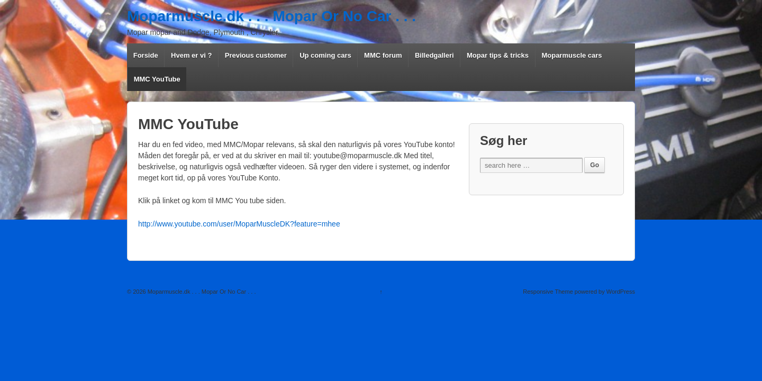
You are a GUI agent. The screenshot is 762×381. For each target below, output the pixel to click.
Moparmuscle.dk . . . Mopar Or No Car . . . (271, 16)
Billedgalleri (434, 55)
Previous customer (256, 55)
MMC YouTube (157, 79)
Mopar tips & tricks (498, 55)
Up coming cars (325, 55)
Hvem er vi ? (191, 55)
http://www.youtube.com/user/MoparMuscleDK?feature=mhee (239, 224)
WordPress (620, 291)
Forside (145, 55)
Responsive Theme (548, 291)
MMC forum (383, 55)
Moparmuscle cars (571, 55)
